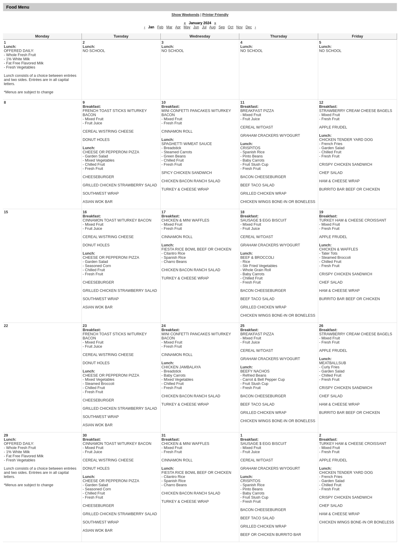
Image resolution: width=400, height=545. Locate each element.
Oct (230, 27)
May (187, 27)
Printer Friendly (215, 15)
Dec (248, 27)
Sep (222, 27)
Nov (239, 27)
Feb (160, 27)
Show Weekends (185, 15)
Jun (196, 27)
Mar (169, 27)
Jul (204, 27)
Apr (178, 27)
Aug (212, 27)
